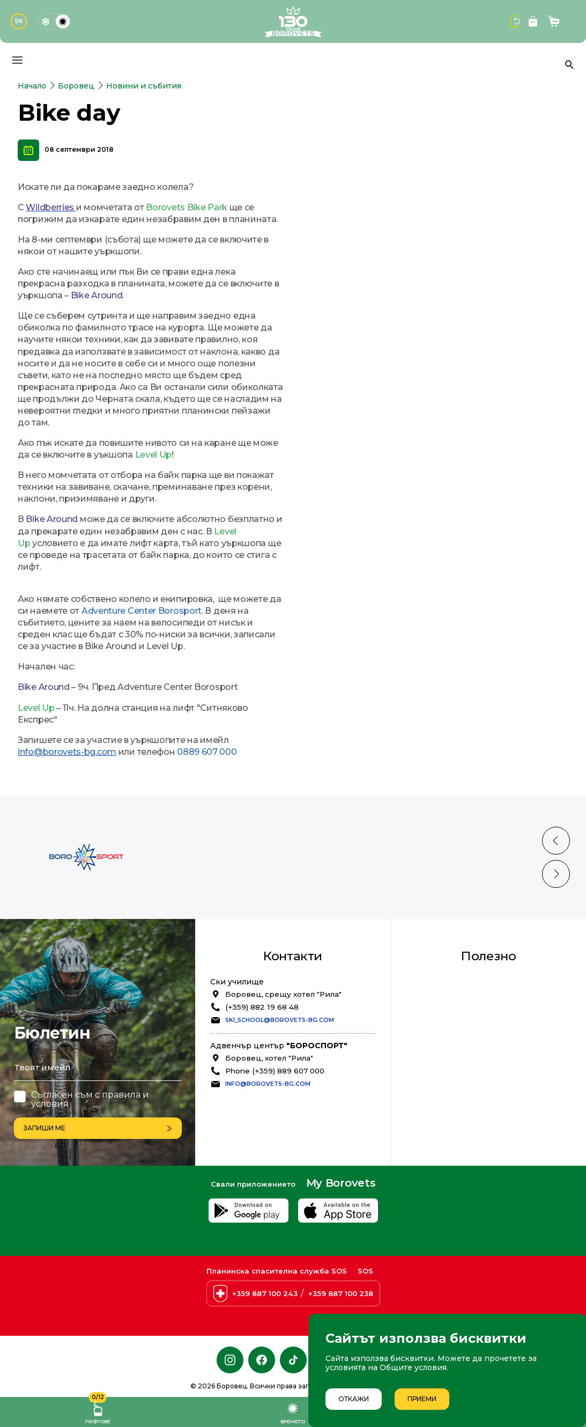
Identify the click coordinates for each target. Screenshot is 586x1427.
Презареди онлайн (457, 1110)
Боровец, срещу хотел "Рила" (283, 1037)
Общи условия (448, 1044)
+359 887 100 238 (340, 1293)
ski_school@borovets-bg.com (279, 1063)
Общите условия (413, 1367)
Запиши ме (98, 1128)
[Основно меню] (17, 60)
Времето (292, 1412)
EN (19, 21)
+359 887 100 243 (265, 1293)
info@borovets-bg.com (267, 1126)
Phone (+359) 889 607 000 (274, 1113)
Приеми (421, 1399)
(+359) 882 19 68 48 (262, 1050)
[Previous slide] (556, 884)
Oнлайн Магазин (452, 1120)
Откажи (353, 1399)
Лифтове (97, 1410)
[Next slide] (556, 917)
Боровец (76, 86)
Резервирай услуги (458, 1099)
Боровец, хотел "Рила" (269, 1101)
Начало (32, 86)
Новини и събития (143, 86)
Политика (438, 1054)
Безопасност (444, 1033)
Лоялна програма (453, 1022)
